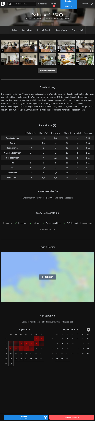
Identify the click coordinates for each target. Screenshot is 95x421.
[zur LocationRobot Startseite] (2, 4)
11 (78, 344)
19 (21, 354)
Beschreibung (27, 30)
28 (31, 359)
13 (88, 344)
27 (26, 359)
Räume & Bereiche (44, 30)
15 (36, 349)
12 (83, 344)
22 (36, 354)
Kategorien (42, 4)
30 (41, 359)
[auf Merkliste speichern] (61, 15)
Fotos (14, 30)
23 (41, 354)
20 (26, 354)
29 (36, 359)
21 (31, 354)
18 (16, 354)
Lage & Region (61, 30)
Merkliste (53, 4)
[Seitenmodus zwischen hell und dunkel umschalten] (92, 3)
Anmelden (84, 4)
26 (21, 359)
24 (11, 359)
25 (16, 359)
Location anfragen (71, 417)
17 (11, 354)
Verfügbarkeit (77, 30)
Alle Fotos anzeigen (47, 71)
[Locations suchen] (21, 3)
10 (72, 344)
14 (57, 349)
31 (11, 364)
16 (41, 349)
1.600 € (26, 417)
